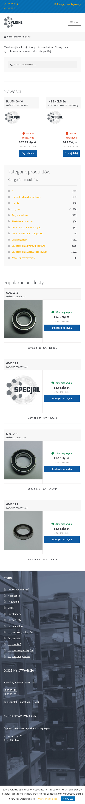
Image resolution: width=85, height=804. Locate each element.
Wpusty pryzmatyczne (24, 257)
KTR (14, 191)
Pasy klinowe (15, 613)
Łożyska (16, 209)
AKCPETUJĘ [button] (68, 799)
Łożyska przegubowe (19, 656)
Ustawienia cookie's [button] (47, 798)
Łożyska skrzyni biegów (20, 650)
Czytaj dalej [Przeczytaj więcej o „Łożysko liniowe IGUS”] (28, 153)
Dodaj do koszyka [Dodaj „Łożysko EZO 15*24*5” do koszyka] (62, 398)
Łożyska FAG (14, 619)
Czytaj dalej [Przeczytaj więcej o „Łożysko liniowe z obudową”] (71, 153)
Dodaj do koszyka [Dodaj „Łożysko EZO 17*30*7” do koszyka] (62, 468)
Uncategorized (20, 239)
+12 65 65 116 (11, 4)
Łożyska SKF (14, 644)
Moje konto (14, 595)
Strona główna (14, 36)
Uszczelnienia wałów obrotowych (29, 251)
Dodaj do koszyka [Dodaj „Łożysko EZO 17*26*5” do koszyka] (62, 539)
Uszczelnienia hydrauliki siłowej (28, 245)
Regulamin (14, 601)
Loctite (16, 203)
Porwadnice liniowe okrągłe (26, 227)
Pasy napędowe (20, 215)
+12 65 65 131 (11, 8)
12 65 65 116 (10, 690)
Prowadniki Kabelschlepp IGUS (28, 233)
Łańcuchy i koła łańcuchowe (26, 196)
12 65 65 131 (10, 694)
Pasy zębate (14, 638)
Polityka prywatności (19, 589)
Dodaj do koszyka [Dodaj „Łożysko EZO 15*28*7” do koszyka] (62, 327)
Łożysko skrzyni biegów (20, 632)
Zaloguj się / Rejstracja (67, 4)
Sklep (11, 607)
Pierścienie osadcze (22, 221)
